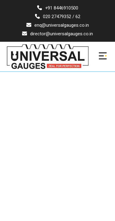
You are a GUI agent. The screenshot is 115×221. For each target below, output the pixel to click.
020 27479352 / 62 (57, 16)
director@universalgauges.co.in (57, 33)
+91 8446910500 (57, 8)
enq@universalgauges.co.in (57, 25)
